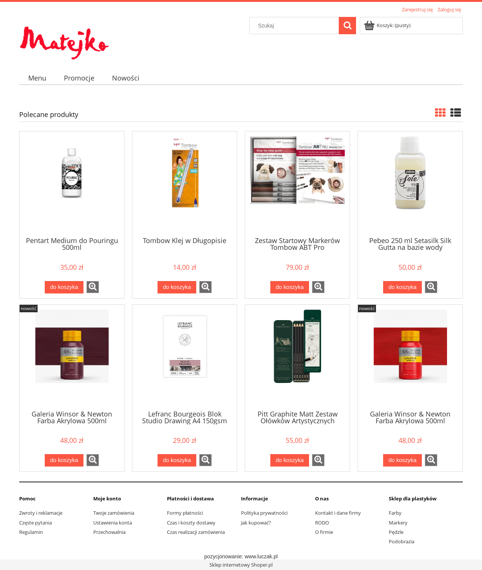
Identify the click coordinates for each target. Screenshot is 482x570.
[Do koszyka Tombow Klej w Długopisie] (177, 287)
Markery (398, 522)
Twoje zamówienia (113, 512)
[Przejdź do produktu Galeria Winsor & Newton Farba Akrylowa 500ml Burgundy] (71, 357)
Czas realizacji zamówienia (196, 532)
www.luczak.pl (261, 556)
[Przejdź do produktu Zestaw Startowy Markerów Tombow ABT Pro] (297, 183)
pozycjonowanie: (224, 556)
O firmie (324, 532)
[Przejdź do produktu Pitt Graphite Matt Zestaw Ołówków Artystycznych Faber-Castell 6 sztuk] (297, 357)
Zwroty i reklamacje (40, 512)
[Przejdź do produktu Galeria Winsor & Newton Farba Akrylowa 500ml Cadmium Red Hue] (410, 357)
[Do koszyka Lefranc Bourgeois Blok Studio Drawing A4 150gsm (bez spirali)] (177, 460)
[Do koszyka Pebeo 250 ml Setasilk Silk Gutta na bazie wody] (402, 287)
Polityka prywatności (264, 512)
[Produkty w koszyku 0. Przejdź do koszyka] (388, 25)
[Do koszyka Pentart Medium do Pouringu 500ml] (64, 287)
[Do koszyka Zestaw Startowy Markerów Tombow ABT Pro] (289, 287)
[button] (92, 287)
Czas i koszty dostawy (191, 522)
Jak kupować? (256, 522)
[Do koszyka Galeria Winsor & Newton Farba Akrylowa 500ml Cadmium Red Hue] (402, 460)
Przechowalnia (109, 532)
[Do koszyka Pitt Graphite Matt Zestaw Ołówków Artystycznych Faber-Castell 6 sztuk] (289, 460)
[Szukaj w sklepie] (296, 25)
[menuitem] (37, 78)
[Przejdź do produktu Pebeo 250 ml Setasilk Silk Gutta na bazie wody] (410, 183)
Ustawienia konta (112, 522)
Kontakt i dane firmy (338, 512)
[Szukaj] (347, 25)
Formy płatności (185, 512)
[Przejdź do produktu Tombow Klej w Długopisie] (184, 183)
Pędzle (396, 532)
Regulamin (31, 532)
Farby (395, 512)
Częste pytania (35, 522)
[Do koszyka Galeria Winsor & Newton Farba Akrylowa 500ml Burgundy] (64, 460)
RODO (322, 522)
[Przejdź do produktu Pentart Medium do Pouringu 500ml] (71, 183)
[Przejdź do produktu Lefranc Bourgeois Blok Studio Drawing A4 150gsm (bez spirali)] (184, 357)
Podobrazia (401, 541)
